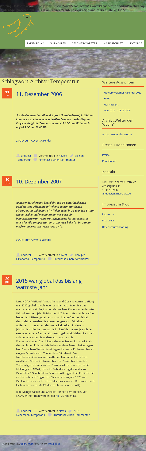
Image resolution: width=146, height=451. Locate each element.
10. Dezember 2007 (39, 181)
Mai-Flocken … (112, 104)
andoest (26, 155)
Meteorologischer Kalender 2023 (122, 92)
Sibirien (79, 155)
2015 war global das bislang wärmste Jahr (49, 283)
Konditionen (109, 161)
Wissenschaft (113, 43)
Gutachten (58, 43)
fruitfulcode (27, 443)
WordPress (54, 443)
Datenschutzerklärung (115, 227)
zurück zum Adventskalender (33, 140)
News (62, 411)
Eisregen (80, 255)
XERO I (107, 98)
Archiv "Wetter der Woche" (117, 134)
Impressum (108, 214)
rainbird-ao (35, 43)
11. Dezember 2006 (39, 94)
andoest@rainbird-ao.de (116, 193)
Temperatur (23, 159)
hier (58, 395)
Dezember (22, 415)
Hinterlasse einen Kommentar (56, 159)
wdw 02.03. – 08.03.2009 (117, 110)
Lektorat (135, 43)
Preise (106, 155)
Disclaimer (108, 220)
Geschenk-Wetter (84, 43)
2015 (76, 411)
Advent (63, 155)
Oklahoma (22, 259)
